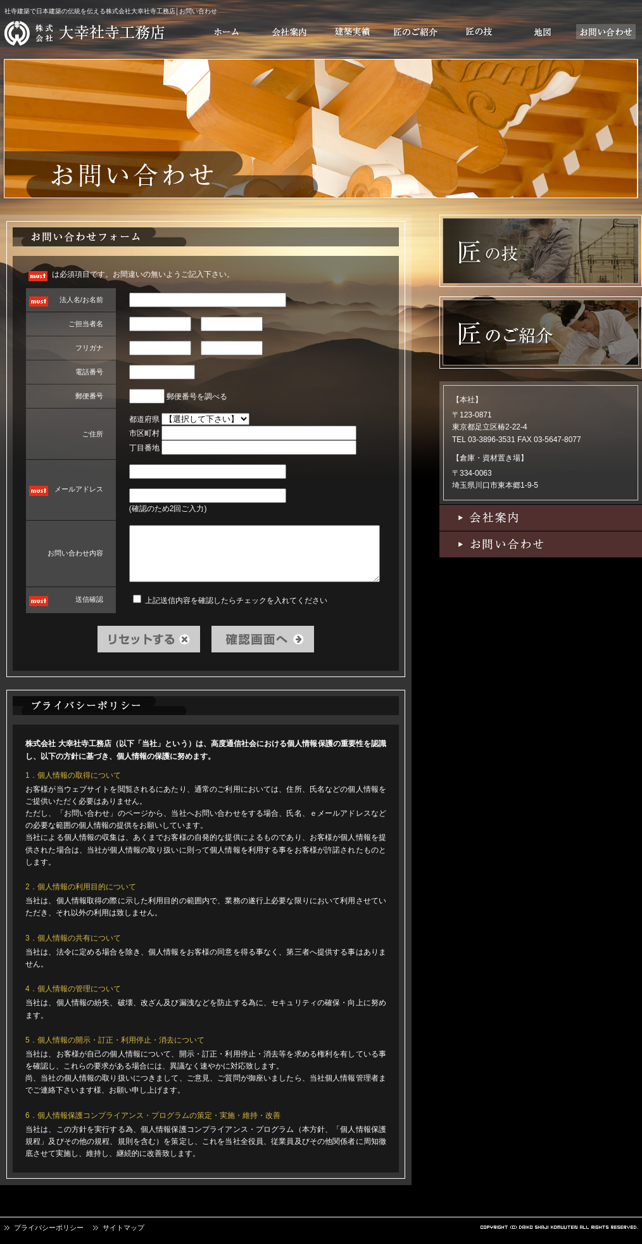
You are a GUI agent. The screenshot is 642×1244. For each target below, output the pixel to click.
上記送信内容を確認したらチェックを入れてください (230, 600)
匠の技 (479, 31)
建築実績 (352, 31)
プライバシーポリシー (49, 1227)
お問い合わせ (606, 31)
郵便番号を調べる (197, 396)
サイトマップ (123, 1227)
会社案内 (289, 31)
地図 (542, 31)
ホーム (226, 31)
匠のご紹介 (416, 31)
